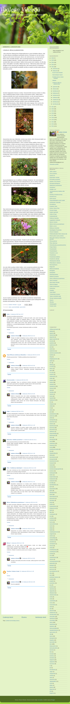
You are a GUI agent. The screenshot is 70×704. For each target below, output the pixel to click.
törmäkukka (52, 669)
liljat (51, 512)
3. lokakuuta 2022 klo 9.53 (21, 380)
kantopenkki (53, 419)
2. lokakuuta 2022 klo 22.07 (16, 314)
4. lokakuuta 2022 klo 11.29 (28, 425)
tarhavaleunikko (53, 648)
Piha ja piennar (53, 241)
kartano (51, 423)
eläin (51, 370)
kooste (51, 465)
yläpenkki (52, 689)
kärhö (51, 490)
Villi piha (52, 302)
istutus (51, 410)
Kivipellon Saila (53, 206)
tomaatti (52, 653)
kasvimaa (52, 427)
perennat (52, 567)
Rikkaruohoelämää (54, 268)
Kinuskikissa (53, 204)
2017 (52, 115)
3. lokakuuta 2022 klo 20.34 (28, 365)
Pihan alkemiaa (53, 243)
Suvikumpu (52, 288)
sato (51, 608)
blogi (51, 356)
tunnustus (52, 663)
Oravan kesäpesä (54, 232)
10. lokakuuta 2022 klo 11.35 (27, 571)
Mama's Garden (53, 222)
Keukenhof (52, 445)
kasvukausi (52, 429)
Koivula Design (53, 210)
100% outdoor (53, 171)
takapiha (52, 640)
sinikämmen (53, 612)
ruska (51, 598)
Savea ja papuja (54, 284)
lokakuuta (55, 70)
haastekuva (52, 386)
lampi (51, 502)
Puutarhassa (53, 255)
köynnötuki (52, 498)
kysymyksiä (52, 488)
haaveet (52, 388)
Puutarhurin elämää (54, 258)
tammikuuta (56, 104)
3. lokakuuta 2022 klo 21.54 (16, 411)
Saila (8, 314)
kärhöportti (52, 492)
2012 (52, 126)
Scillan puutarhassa (54, 286)
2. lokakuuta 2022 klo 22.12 (28, 335)
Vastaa (8, 329)
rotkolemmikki (53, 594)
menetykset (52, 543)
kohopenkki (52, 459)
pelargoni (52, 565)
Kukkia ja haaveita (54, 218)
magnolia (52, 533)
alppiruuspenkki (53, 339)
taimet (51, 636)
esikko (51, 378)
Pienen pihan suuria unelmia (56, 235)
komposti (52, 463)
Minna (8, 543)
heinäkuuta (55, 91)
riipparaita (52, 590)
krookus (51, 470)
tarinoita (52, 649)
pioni (51, 575)
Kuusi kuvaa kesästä (57, 72)
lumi (51, 516)
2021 (52, 106)
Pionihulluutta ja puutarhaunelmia (58, 245)
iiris (50, 402)
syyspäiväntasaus (54, 630)
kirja (51, 451)
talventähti (52, 642)
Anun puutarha (53, 173)
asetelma (52, 343)
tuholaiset (52, 657)
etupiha (51, 380)
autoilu (51, 349)
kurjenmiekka (53, 476)
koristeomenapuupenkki (55, 469)
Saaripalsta (52, 272)
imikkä (51, 406)
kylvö (51, 486)
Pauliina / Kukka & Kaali (13, 571)
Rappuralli (52, 266)
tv (50, 665)
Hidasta (54, 80)
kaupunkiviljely (53, 433)
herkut (51, 396)
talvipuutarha (53, 646)
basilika (51, 354)
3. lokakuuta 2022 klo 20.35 (28, 393)
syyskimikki (52, 624)
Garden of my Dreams (55, 181)
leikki (51, 510)
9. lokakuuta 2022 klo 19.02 (28, 558)
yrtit (50, 691)
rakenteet (52, 589)
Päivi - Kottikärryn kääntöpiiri (14, 468)
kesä (51, 441)
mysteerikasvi (53, 557)
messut (51, 545)
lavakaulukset (53, 506)
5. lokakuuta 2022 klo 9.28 (30, 502)
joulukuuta (55, 68)
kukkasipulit (52, 472)
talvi (51, 644)
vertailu (51, 675)
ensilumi (52, 374)
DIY (51, 362)
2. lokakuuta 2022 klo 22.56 (33, 354)
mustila (51, 553)
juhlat (51, 417)
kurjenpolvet (53, 478)
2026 (52, 58)
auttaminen (52, 351)
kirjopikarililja (53, 453)
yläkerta (51, 687)
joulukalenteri (53, 413)
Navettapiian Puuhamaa (55, 230)
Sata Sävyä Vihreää (54, 282)
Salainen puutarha (54, 276)
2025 (52, 60)
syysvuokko (22, 307)
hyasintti (52, 398)
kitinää (51, 455)
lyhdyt (51, 528)
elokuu (51, 368)
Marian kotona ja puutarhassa (57, 224)
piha (51, 573)
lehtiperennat (53, 508)
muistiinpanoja (53, 549)
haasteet (52, 384)
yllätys (51, 685)
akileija (51, 331)
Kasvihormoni (53, 196)
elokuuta (55, 88)
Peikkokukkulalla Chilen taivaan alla (58, 233)
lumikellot (52, 520)
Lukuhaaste (52, 514)
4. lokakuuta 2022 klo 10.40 (29, 468)
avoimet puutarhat (54, 352)
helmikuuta (55, 101)
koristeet (52, 467)
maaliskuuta (56, 99)
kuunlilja (52, 482)
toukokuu (52, 655)
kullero (51, 474)
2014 (52, 121)
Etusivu (24, 617)
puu (51, 585)
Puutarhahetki (53, 249)
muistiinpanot (53, 551)
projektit (51, 581)
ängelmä (52, 693)
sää (50, 634)
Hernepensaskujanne (55, 183)
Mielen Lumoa (53, 226)
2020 (52, 108)
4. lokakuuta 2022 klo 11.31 (28, 481)
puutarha (52, 587)
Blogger (53, 699)
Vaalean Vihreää (20, 9)
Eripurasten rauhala (54, 177)
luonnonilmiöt (53, 524)
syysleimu (52, 626)
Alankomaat (52, 335)
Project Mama (53, 247)
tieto (51, 651)
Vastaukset (11, 332)
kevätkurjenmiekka (54, 449)
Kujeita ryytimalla (54, 212)
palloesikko (52, 563)
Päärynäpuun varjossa (55, 262)
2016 (52, 117)
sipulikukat (52, 618)
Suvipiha (52, 290)
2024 (52, 62)
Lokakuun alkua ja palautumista (56, 83)
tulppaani (52, 659)
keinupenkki (52, 439)
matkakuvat (52, 539)
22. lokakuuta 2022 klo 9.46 (28, 582)
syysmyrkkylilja (15, 307)
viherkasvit (52, 679)
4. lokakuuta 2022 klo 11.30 (28, 453)
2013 (52, 124)
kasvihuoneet (53, 425)
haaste (51, 382)
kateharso (52, 431)
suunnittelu (52, 620)
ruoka (51, 596)
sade (51, 606)
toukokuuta (55, 95)
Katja (8, 411)
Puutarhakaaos (53, 251)
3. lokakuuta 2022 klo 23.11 (29, 439)
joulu (51, 411)
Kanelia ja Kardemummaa (56, 194)
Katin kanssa (53, 198)
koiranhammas (53, 461)
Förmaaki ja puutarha (55, 179)
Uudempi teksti (8, 617)
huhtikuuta (55, 97)
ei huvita (52, 366)
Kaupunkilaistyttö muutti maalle (57, 200)
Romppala (52, 270)
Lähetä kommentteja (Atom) (12, 620)
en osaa (52, 372)
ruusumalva (52, 604)
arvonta (51, 341)
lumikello (52, 518)
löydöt (51, 530)
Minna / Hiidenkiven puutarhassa (15, 502)
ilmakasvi (52, 404)
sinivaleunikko (53, 614)
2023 (52, 64)
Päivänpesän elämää (55, 260)
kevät (51, 447)
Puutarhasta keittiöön (55, 256)
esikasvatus (52, 376)
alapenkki (52, 337)
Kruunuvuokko (11, 380)
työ (50, 667)
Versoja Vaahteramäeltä (55, 298)
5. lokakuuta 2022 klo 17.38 (17, 543)
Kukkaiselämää (53, 216)
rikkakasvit (52, 592)
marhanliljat (52, 537)
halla (51, 390)
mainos (51, 535)
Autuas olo (52, 175)
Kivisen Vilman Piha (54, 208)
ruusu (51, 602)
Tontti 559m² (53, 292)
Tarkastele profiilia (54, 164)
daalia (51, 360)
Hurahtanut (52, 187)
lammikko (52, 500)
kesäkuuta (55, 93)
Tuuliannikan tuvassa (55, 294)
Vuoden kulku (53, 306)
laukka (51, 504)
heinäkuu (52, 392)
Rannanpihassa (53, 264)
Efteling (51, 364)
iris (50, 408)
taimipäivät (52, 638)
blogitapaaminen (54, 358)
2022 (52, 66)
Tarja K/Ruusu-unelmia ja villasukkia (16, 354)
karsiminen (52, 421)
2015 (52, 119)
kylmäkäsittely (53, 484)
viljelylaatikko (53, 681)
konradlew (40, 699)
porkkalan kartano (54, 577)
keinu (51, 437)
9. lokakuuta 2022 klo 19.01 (28, 528)
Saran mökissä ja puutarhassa (57, 278)
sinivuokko (52, 616)
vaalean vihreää (15, 335)
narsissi (51, 559)
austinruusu (52, 345)
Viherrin (51, 300)
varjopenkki (52, 673)
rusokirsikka (52, 600)
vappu (51, 671)
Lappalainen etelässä (55, 220)
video (51, 677)
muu (51, 555)
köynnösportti (53, 496)
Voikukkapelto (53, 304)
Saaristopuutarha (54, 274)
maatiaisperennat (54, 531)
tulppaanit (52, 661)
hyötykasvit (52, 400)
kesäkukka (52, 443)
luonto (51, 526)
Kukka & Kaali (53, 214)
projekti (51, 579)
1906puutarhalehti (54, 329)
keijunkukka (52, 435)
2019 (52, 111)
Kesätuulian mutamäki (55, 202)
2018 (52, 113)
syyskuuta (55, 86)
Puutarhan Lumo (54, 253)
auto (51, 347)
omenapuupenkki (54, 561)
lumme (51, 522)
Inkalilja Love (53, 189)
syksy (10, 307)
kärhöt (51, 494)
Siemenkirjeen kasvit (57, 74)
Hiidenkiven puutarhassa (56, 185)
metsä (51, 547)
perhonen (52, 569)
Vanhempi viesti (40, 617)
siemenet (52, 610)
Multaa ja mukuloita (54, 228)
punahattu (52, 583)
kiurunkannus (53, 457)
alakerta (52, 333)
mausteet (52, 541)
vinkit (51, 683)
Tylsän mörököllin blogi (55, 296)
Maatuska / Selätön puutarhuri (15, 439)
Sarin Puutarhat (53, 280)
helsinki (51, 394)
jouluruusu (52, 415)
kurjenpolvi (52, 480)
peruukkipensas (53, 571)
